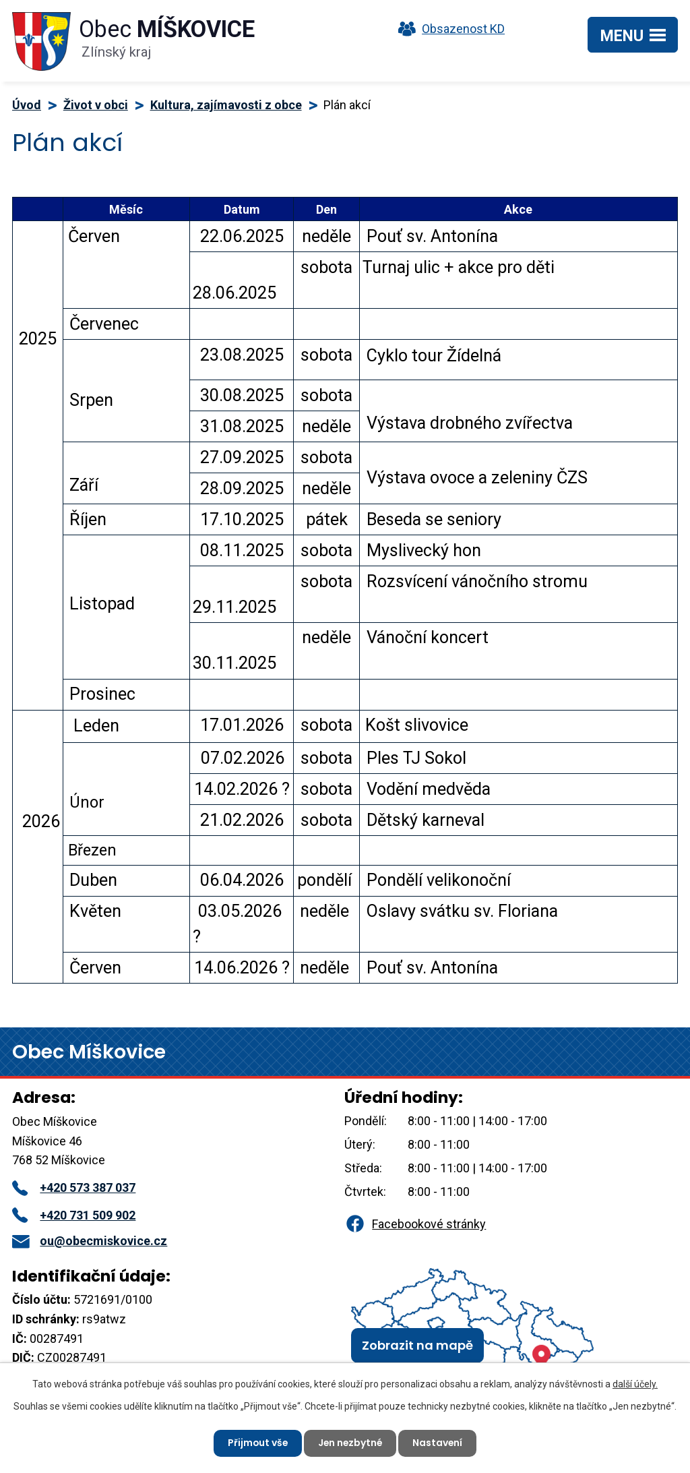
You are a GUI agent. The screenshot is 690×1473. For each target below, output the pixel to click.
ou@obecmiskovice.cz (89, 1241)
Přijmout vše (256, 1442)
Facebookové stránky (415, 1224)
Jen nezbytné (350, 1442)
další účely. (635, 1384)
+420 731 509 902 (73, 1215)
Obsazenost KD (448, 29)
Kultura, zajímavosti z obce (226, 105)
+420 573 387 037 (73, 1187)
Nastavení (439, 1442)
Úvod (26, 105)
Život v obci (95, 105)
